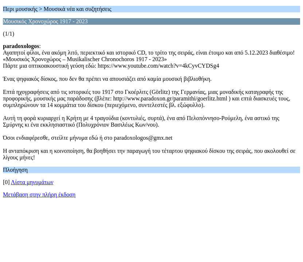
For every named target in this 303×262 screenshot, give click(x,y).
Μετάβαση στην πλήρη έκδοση (39, 194)
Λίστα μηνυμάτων (32, 182)
